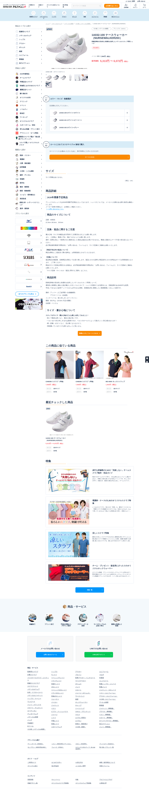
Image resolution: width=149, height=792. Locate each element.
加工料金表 (65, 6)
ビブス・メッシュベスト (59, 690)
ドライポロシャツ (57, 672)
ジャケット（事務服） (107, 687)
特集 (76, 756)
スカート (78, 669)
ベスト (53, 687)
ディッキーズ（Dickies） (36, 722)
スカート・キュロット (35, 686)
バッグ (29, 699)
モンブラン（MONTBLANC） (37, 725)
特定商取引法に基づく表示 (84, 772)
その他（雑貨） (80, 706)
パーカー (54, 681)
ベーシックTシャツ (57, 657)
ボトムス (78, 663)
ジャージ (54, 693)
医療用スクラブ (32, 650)
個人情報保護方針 (57, 772)
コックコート (103, 660)
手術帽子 (30, 702)
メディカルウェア (57, 23)
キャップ (78, 684)
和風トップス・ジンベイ (107, 663)
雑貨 (76, 678)
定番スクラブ (32, 654)
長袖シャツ (55, 703)
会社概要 (30, 772)
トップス (54, 650)
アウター (78, 650)
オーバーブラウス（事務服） (109, 700)
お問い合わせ (141, 1)
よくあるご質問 (130, 1)
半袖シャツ (55, 700)
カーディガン (32, 690)
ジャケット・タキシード (107, 669)
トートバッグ (80, 687)
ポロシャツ (55, 666)
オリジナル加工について (53, 6)
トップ (48, 23)
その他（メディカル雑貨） (83, 23)
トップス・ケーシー (34, 677)
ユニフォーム (103, 650)
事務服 (101, 684)
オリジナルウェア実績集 (83, 759)
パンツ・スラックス (34, 683)
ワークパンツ (80, 675)
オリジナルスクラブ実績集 (60, 759)
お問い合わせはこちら (55, 209)
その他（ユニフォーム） (107, 678)
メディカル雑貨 (68, 23)
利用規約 (102, 772)
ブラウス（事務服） (106, 690)
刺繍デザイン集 (32, 759)
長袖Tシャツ (55, 663)
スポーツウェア (56, 706)
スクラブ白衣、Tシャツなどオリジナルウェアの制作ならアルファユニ (96, 789)
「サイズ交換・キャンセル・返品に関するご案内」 (63, 270)
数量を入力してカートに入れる (89, 333)
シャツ (53, 697)
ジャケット (55, 684)
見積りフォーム (104, 743)
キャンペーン (55, 756)
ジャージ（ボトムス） (83, 672)
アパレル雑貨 (103, 681)
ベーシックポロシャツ (59, 669)
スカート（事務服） (106, 697)
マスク (77, 693)
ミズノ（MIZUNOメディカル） (62, 722)
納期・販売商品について (107, 740)
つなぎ (101, 654)
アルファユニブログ (106, 756)
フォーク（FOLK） (57, 725)
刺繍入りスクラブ (33, 662)
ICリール (30, 705)
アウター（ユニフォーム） (108, 675)
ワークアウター (80, 660)
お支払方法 (79, 740)
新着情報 (30, 756)
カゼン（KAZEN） (81, 722)
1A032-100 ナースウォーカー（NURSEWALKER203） (109, 23)
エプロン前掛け (80, 697)
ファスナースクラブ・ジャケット (38, 658)
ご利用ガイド (31, 6)
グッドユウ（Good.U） (107, 722)
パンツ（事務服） (105, 706)
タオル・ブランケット (83, 690)
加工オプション (104, 703)
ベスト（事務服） (105, 693)
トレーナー (55, 678)
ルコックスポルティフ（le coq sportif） (85, 726)
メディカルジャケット (35, 674)
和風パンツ (103, 666)
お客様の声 (103, 759)
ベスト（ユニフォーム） (107, 672)
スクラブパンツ (32, 665)
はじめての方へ (56, 740)
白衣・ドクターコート (35, 671)
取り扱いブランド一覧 (107, 725)
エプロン (78, 700)
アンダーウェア (32, 693)
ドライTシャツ (56, 660)
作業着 (101, 657)
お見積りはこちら (112, 6)
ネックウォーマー (81, 681)
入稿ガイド (40, 6)
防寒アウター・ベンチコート (85, 657)
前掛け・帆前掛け (81, 703)
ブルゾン (78, 654)
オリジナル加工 (32, 743)
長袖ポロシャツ (56, 675)
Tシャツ (54, 654)
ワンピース (31, 680)
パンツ (77, 666)
